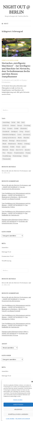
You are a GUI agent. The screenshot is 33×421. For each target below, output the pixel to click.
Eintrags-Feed (6, 252)
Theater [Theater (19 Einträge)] (9, 153)
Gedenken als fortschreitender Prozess (15, 222)
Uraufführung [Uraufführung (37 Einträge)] (7, 156)
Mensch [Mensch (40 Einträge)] (5, 140)
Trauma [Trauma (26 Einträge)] (28, 153)
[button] (32, 382)
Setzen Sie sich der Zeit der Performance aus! (16, 171)
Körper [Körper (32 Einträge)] (27, 131)
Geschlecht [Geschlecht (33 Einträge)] (6, 131)
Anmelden (5, 247)
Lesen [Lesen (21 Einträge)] (19, 134)
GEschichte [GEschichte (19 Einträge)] (23, 128)
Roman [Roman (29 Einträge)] (12, 150)
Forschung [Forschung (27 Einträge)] (27, 125)
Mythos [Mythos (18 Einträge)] (20, 143)
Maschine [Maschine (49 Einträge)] (26, 137)
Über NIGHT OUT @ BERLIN (22, 418)
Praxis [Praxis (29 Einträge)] (18, 147)
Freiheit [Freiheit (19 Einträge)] (9, 128)
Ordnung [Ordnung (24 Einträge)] (27, 143)
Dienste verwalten (17, 399)
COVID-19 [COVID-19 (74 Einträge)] (6, 125)
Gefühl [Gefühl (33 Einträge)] (16, 128)
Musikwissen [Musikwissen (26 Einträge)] (12, 143)
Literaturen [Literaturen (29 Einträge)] (26, 134)
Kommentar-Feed (7, 256)
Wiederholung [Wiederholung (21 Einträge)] (17, 156)
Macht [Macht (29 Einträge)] (20, 137)
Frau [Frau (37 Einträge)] (4, 128)
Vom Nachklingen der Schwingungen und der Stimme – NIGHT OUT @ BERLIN (16, 194)
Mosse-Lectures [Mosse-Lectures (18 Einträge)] (21, 140)
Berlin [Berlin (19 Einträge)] (13, 122)
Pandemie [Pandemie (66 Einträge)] (5, 147)
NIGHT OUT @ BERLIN (16, 9)
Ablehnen (18, 409)
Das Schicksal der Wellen (15, 206)
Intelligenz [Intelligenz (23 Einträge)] (14, 131)
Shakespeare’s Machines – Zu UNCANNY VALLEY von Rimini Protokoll (14, 198)
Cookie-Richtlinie (10, 418)
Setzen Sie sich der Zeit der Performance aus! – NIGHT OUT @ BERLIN (16, 186)
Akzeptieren (18, 404)
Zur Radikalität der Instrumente (14, 214)
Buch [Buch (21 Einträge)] (23, 122)
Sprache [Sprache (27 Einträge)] (27, 150)
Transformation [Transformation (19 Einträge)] (19, 153)
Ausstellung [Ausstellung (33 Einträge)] (6, 122)
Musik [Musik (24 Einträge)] (4, 143)
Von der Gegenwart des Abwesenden (13, 188)
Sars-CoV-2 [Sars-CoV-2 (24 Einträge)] (19, 150)
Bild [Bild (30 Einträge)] (18, 122)
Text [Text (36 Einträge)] (4, 153)
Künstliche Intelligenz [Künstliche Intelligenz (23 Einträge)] (9, 134)
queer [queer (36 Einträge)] (24, 147)
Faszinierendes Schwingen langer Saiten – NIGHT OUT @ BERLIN (15, 220)
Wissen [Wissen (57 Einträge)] (25, 156)
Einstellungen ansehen (18, 414)
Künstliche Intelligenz (10, 60)
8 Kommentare (6, 82)
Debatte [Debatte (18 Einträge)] (13, 125)
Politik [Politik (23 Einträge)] (12, 147)
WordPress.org (6, 261)
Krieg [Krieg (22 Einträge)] (21, 131)
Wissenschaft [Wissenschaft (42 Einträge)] (6, 159)
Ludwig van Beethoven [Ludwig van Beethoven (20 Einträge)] (9, 137)
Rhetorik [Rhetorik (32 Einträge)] (5, 150)
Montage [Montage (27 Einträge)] (12, 140)
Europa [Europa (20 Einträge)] (20, 125)
